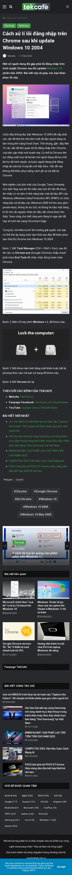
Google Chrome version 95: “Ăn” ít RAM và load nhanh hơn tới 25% (17, 647)
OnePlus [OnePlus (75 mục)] (50, 808)
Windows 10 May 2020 (36, 514)
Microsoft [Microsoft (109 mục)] (31, 808)
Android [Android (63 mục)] (11, 795)
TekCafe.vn (26, 396)
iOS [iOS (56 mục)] (44, 802)
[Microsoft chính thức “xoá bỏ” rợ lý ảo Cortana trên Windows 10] (19, 590)
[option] (36, 545)
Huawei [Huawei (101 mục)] (28, 802)
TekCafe (11, 56)
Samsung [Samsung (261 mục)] (12, 820)
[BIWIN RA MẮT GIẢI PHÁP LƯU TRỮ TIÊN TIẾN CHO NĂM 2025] (12, 737)
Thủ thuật (22, 18)
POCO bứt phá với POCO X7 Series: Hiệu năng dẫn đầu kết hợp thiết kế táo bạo (45, 768)
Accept (61, 866)
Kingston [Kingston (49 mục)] (59, 802)
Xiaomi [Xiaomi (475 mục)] (11, 826)
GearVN (19, 480)
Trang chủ (9, 18)
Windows (24, 25)
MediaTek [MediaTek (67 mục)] (12, 808)
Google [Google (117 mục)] (11, 802)
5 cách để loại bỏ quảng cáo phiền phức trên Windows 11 (35, 554)
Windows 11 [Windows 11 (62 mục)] (47, 820)
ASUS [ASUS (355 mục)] (43, 795)
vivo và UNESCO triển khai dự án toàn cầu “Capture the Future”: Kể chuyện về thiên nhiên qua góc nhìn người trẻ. (38, 426)
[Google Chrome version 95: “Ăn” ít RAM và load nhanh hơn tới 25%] (19, 631)
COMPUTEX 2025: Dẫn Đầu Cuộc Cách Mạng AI (36, 460)
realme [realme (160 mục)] (27, 814)
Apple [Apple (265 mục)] (27, 795)
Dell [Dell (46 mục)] (58, 795)
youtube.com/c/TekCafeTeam (39, 407)
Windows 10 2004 (36, 506)
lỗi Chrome (24, 499)
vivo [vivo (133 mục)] (29, 820)
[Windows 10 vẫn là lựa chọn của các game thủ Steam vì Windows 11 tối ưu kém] (53, 590)
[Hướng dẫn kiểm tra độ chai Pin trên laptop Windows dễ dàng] (53, 631)
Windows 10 (54, 68)
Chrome (21, 491)
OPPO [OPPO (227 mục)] (10, 814)
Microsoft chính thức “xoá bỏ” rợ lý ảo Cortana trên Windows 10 (18, 605)
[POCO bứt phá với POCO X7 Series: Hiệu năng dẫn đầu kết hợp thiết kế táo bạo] (12, 769)
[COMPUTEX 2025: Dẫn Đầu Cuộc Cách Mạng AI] (12, 753)
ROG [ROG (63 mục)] (43, 814)
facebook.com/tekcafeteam (51, 402)
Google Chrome (46, 491)
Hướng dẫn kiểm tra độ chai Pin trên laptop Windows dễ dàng (51, 647)
